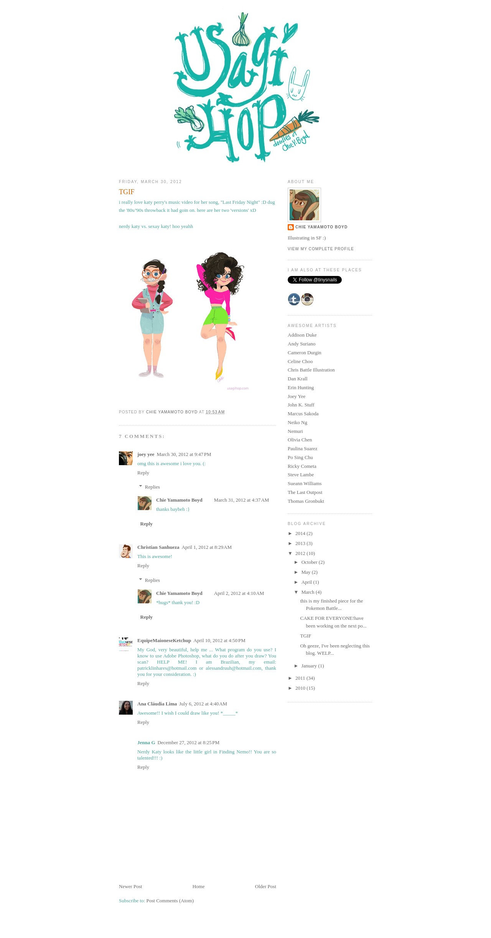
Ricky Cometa (302, 466)
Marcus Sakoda (303, 413)
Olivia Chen (300, 440)
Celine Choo (300, 361)
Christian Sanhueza (158, 547)
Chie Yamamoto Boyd (179, 500)
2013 (300, 543)
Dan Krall (298, 378)
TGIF (305, 636)
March (309, 592)
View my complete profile (321, 249)
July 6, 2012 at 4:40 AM (203, 704)
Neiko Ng (297, 422)
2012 (300, 553)
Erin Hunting (301, 387)
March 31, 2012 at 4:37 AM (241, 500)
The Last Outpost (305, 492)
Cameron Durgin (304, 352)
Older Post (265, 886)
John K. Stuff (301, 405)
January (310, 666)
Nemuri (295, 431)
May (307, 572)
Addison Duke (302, 335)
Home (199, 886)
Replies (152, 487)
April (307, 582)
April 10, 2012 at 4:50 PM (219, 640)
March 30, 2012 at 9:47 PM (184, 454)
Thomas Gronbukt (306, 501)
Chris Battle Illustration (311, 370)
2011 (300, 678)
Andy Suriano (302, 344)
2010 (300, 688)
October (310, 562)
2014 (300, 533)
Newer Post (130, 886)
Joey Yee (296, 396)
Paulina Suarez (303, 448)
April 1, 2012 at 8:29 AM (206, 547)
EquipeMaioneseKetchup (164, 640)
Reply (143, 473)
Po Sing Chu (300, 457)
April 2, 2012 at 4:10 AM (239, 593)
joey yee (145, 454)
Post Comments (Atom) (170, 900)
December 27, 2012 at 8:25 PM (189, 742)
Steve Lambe (301, 474)
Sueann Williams (304, 483)
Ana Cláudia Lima (157, 704)
